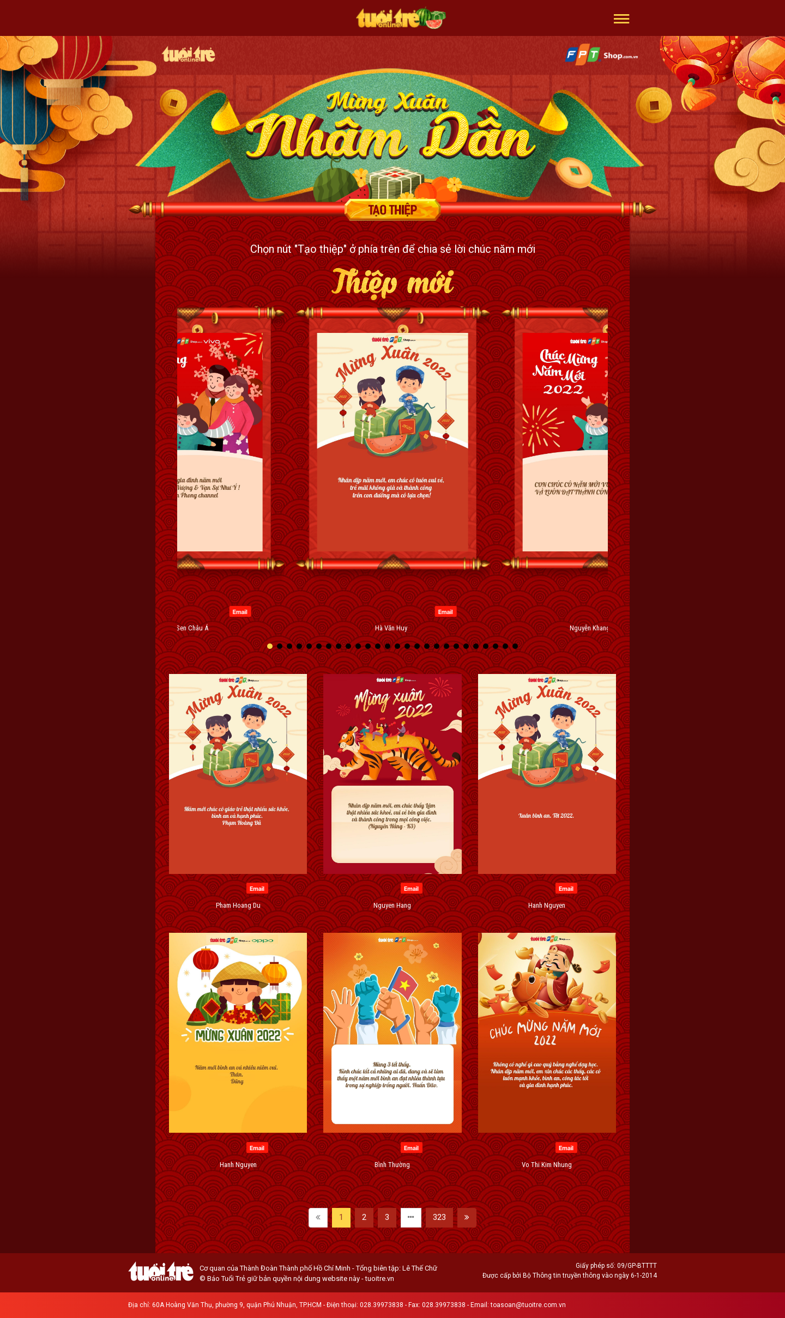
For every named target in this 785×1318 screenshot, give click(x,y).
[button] (622, 18)
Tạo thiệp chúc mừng (392, 210)
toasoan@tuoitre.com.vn (528, 1305)
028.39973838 (381, 1305)
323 (439, 1217)
